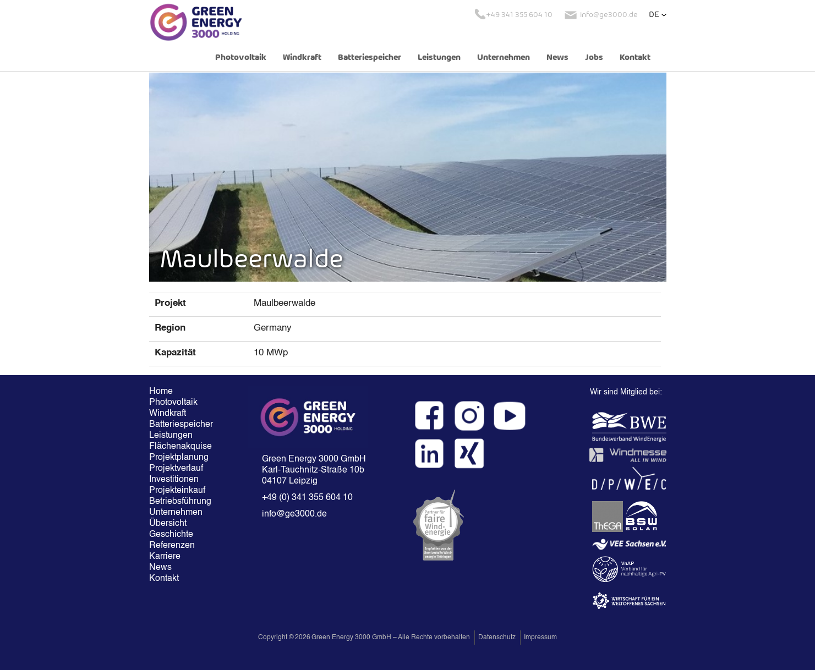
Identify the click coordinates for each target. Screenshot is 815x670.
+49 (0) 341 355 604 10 (307, 497)
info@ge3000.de (294, 514)
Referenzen (172, 545)
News (557, 58)
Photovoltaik (240, 58)
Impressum (540, 637)
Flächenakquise (180, 446)
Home (161, 391)
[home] (196, 22)
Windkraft (302, 58)
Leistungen (439, 58)
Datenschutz (497, 637)
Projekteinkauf (177, 490)
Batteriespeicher (369, 58)
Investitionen (174, 479)
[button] (657, 15)
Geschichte (171, 534)
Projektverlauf (176, 468)
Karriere (164, 556)
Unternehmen (503, 58)
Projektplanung (179, 457)
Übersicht (168, 523)
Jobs (594, 58)
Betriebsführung (180, 501)
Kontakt (635, 58)
